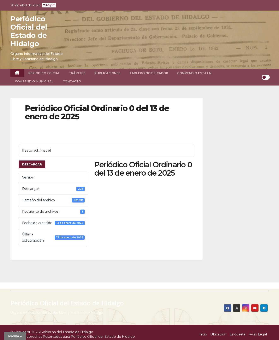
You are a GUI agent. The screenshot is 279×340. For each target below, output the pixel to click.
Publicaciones (107, 73)
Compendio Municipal (34, 81)
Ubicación (218, 334)
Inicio (202, 334)
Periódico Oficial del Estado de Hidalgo (28, 31)
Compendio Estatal (195, 73)
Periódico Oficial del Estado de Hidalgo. (103, 337)
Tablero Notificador (149, 73)
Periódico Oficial (44, 73)
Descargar (32, 164)
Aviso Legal (258, 334)
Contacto (72, 81)
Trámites (77, 73)
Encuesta (237, 334)
